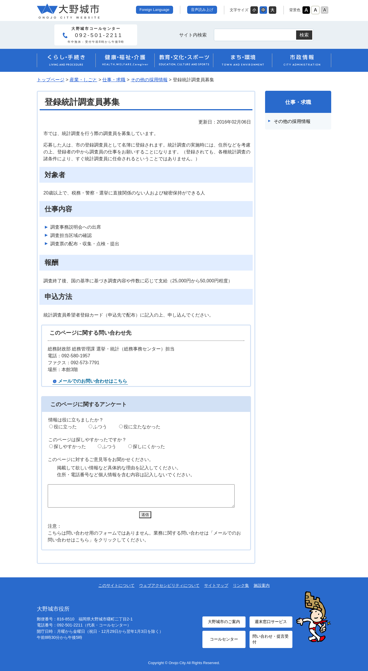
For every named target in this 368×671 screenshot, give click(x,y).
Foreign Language (154, 9)
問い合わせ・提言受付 (269, 640)
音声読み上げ (202, 9)
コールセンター (224, 640)
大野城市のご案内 (224, 625)
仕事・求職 (113, 79)
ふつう (100, 426)
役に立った (65, 426)
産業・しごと (83, 79)
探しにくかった (149, 446)
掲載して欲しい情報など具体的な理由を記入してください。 (119, 467)
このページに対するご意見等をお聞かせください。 (101, 459)
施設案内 (262, 589)
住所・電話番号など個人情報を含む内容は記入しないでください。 (126, 474)
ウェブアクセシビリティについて (169, 589)
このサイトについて (116, 589)
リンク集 (241, 589)
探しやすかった (70, 446)
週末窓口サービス (271, 625)
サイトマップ (216, 589)
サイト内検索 (193, 34)
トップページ (50, 79)
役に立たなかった (142, 426)
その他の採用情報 (149, 79)
